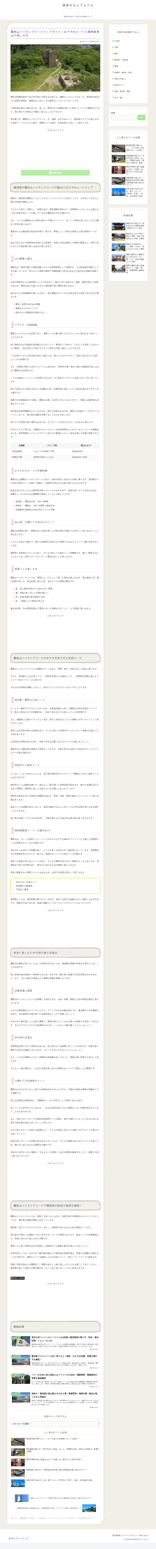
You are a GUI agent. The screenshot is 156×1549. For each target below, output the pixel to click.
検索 (113, 113)
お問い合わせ (143, 1542)
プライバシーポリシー (128, 1542)
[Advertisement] (55, 148)
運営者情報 (113, 1542)
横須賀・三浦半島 (17, 1278)
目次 (55, 173)
